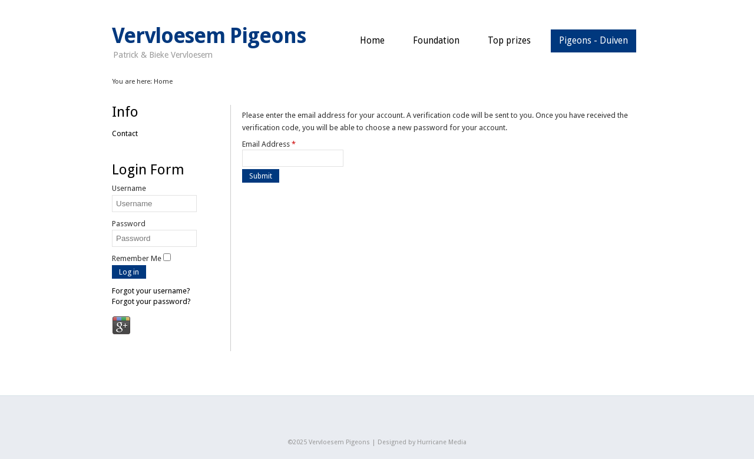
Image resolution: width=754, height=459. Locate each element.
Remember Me (136, 258)
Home (372, 40)
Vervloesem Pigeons (209, 36)
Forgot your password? (151, 301)
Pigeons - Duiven (593, 40)
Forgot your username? (151, 290)
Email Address (269, 144)
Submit (260, 175)
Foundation (436, 40)
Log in (129, 272)
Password (128, 223)
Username (129, 188)
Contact (125, 133)
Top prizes (509, 40)
